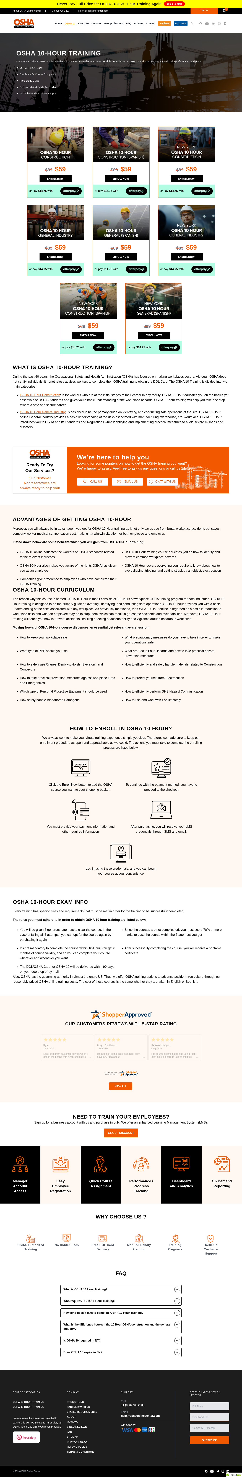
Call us (92, 482)
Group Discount (113, 23)
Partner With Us (78, 1407)
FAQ (128, 23)
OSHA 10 (70, 23)
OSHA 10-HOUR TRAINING (28, 1402)
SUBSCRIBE (209, 1440)
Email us (127, 482)
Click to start (174, 3)
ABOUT (71, 1416)
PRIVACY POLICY (77, 1441)
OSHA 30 (83, 23)
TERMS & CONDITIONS (81, 1451)
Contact (150, 23)
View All (120, 1086)
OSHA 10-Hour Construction (40, 395)
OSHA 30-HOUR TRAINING (28, 1407)
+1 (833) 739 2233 (59, 11)
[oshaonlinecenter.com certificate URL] (121, 1073)
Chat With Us (162, 482)
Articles (138, 23)
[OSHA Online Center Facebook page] (200, 23)
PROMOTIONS (75, 1402)
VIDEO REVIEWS (77, 1426)
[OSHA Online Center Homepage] (24, 23)
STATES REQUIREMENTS (82, 1412)
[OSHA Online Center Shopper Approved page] (121, 1014)
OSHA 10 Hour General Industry (43, 412)
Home (58, 23)
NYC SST (180, 23)
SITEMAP (72, 1436)
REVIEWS (73, 1421)
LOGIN (204, 10)
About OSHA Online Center (27, 11)
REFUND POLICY (77, 1446)
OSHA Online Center (30, 1471)
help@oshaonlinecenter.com (93, 11)
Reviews (165, 23)
